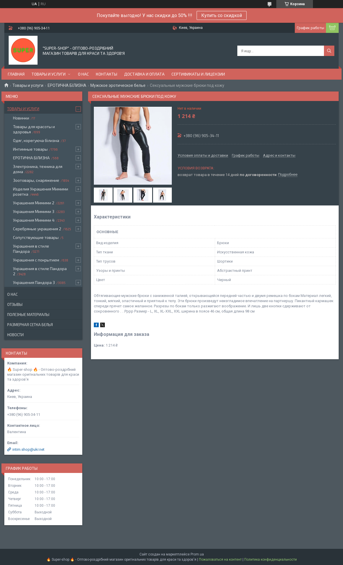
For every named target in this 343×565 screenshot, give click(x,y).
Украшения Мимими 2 (33, 202)
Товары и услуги (48, 74)
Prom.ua (197, 554)
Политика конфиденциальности (270, 559)
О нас (83, 74)
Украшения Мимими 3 (33, 211)
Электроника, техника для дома (37, 169)
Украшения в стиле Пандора (31, 249)
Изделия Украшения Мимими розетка (40, 191)
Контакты (106, 74)
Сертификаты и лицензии (198, 74)
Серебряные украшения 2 (37, 228)
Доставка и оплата (144, 74)
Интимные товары (30, 149)
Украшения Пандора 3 (34, 282)
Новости (15, 334)
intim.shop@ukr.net (28, 449)
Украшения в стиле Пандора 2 (40, 271)
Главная (16, 74)
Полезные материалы (28, 314)
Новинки (21, 117)
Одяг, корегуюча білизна (36, 140)
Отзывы (15, 304)
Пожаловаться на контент (220, 559)
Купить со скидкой (221, 15)
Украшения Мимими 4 (34, 220)
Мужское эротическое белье (118, 85)
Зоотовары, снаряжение (36, 180)
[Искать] (329, 51)
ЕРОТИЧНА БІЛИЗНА (67, 85)
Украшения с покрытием (36, 259)
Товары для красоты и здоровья (34, 129)
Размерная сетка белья (30, 324)
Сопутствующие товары (36, 237)
